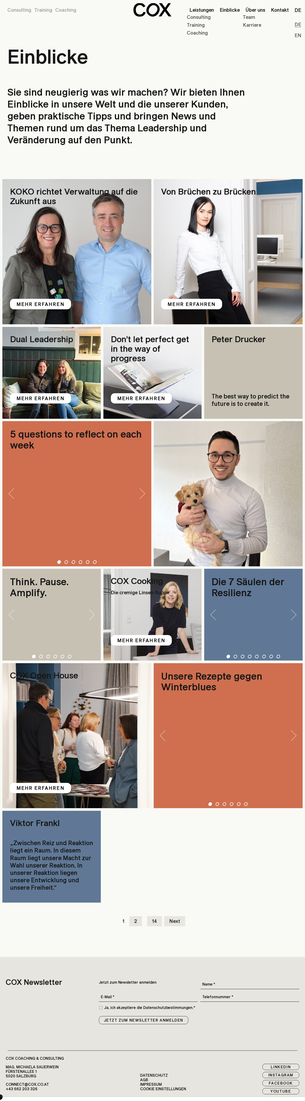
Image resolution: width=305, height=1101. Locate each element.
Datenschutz (154, 1075)
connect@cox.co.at (27, 1084)
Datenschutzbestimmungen (168, 1007)
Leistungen (201, 10)
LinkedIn (281, 1067)
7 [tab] (271, 656)
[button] (152, 10)
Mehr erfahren (40, 304)
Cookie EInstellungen (163, 1089)
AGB (144, 1080)
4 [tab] (80, 562)
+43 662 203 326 (21, 1088)
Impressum (151, 1084)
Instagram (280, 1075)
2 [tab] (66, 562)
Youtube (280, 1091)
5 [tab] (87, 562)
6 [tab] (94, 562)
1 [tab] (58, 562)
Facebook (281, 1083)
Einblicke (230, 10)
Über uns (255, 10)
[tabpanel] (76, 493)
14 (154, 922)
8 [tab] (278, 656)
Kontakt (280, 10)
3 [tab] (73, 562)
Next (174, 922)
